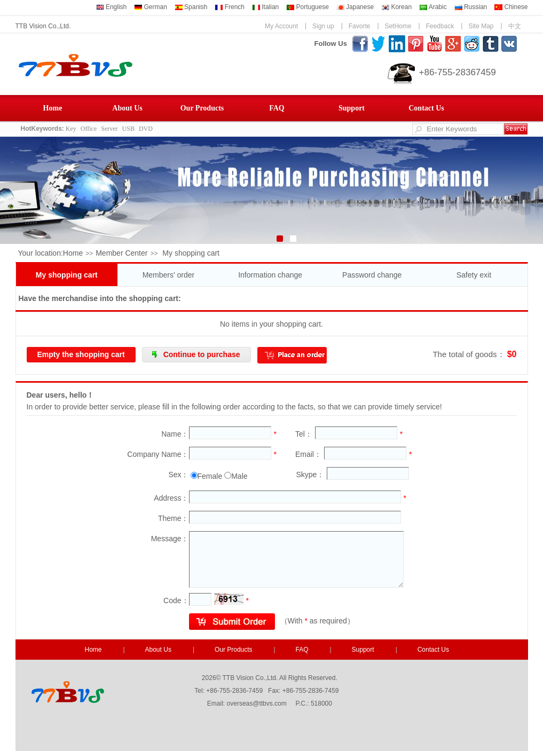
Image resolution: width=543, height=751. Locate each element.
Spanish (191, 7)
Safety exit (474, 275)
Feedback (440, 26)
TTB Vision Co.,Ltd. (43, 26)
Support (352, 108)
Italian (265, 7)
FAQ (277, 108)
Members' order (169, 275)
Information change (270, 275)
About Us (127, 108)
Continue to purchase (201, 354)
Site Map (480, 26)
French (230, 7)
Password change (372, 275)
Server (109, 128)
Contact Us (426, 108)
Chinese (511, 7)
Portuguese (307, 7)
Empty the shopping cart (81, 354)
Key (71, 128)
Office (89, 128)
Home (52, 108)
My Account (281, 26)
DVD (146, 128)
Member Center (121, 253)
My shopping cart (67, 275)
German (150, 7)
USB (128, 128)
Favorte (360, 26)
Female (210, 476)
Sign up (323, 26)
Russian (470, 7)
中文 (514, 26)
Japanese (355, 7)
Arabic (433, 7)
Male (239, 476)
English (111, 7)
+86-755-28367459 (457, 72)
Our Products (202, 108)
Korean (396, 7)
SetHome (397, 26)
